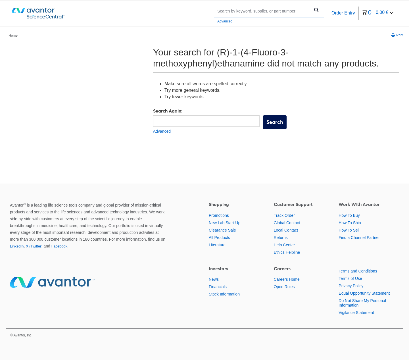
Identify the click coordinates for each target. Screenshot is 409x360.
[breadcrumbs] (13, 35)
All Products (219, 237)
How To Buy (349, 215)
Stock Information (224, 294)
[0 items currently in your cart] (378, 13)
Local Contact (286, 230)
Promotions (219, 215)
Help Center (284, 245)
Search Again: (167, 111)
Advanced (224, 21)
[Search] (263, 11)
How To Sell (349, 230)
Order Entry (343, 13)
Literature (217, 245)
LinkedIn (17, 246)
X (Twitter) (34, 246)
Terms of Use (350, 278)
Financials (218, 286)
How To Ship (350, 222)
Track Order (284, 215)
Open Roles (284, 286)
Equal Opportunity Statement (364, 293)
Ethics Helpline (287, 252)
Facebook (59, 246)
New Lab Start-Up (224, 222)
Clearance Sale (222, 230)
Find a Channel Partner (359, 237)
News (214, 279)
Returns (281, 237)
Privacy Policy (351, 286)
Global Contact (287, 222)
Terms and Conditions (358, 271)
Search (274, 122)
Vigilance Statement (356, 312)
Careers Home (287, 279)
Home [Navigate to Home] (13, 36)
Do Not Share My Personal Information (362, 302)
